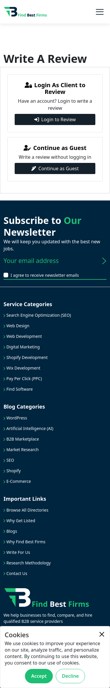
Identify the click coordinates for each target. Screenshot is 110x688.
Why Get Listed (19, 520)
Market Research (21, 449)
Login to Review (55, 119)
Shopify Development (26, 357)
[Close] (101, 634)
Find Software (18, 389)
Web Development (23, 336)
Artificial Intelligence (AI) (28, 428)
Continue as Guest (55, 168)
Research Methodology (27, 563)
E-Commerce (17, 481)
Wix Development (22, 368)
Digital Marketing (22, 347)
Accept (39, 676)
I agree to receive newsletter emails (45, 275)
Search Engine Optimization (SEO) (37, 315)
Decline (70, 676)
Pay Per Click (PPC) (23, 378)
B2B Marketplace (21, 439)
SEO (9, 460)
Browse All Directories (26, 510)
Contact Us (15, 573)
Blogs (10, 531)
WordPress (15, 418)
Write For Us (17, 552)
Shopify (12, 470)
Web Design (16, 325)
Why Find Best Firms (24, 541)
